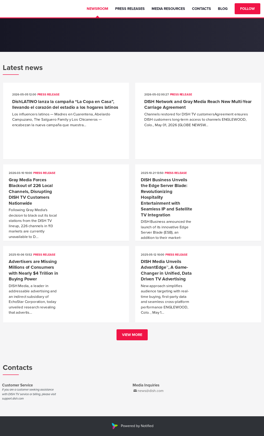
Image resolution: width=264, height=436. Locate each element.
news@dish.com (151, 390)
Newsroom (97, 8)
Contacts (201, 8)
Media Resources (168, 8)
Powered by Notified (132, 426)
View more (132, 335)
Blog (223, 8)
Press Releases (130, 8)
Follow (247, 8)
